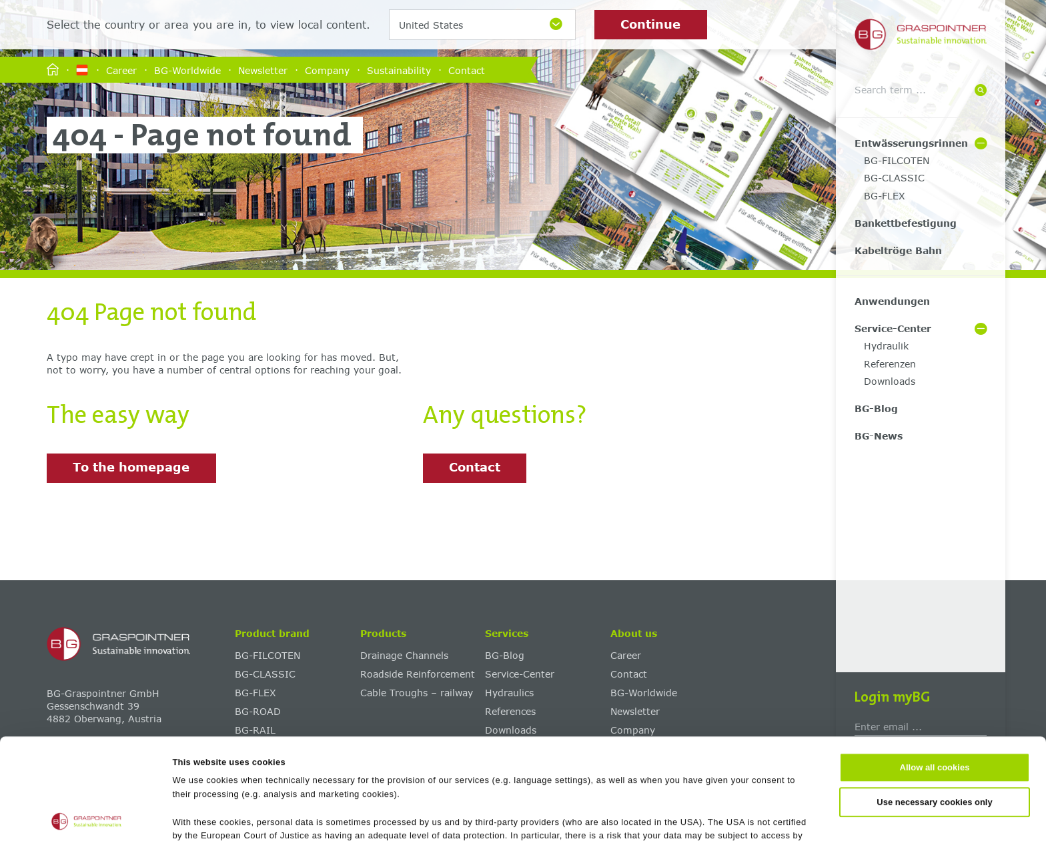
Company (327, 69)
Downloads (889, 381)
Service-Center (893, 328)
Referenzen (890, 363)
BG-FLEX (884, 195)
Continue (650, 24)
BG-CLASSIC (894, 177)
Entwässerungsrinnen (911, 143)
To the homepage (131, 467)
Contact (466, 69)
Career (121, 69)
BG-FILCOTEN (896, 160)
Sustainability (399, 69)
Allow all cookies (935, 667)
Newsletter (263, 69)
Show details (648, 816)
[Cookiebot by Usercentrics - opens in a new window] (86, 816)
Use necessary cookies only (934, 701)
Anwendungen (892, 301)
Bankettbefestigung (906, 223)
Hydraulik (886, 345)
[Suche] (981, 91)
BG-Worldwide (187, 69)
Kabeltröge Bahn (898, 250)
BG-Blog (876, 408)
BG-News (879, 436)
